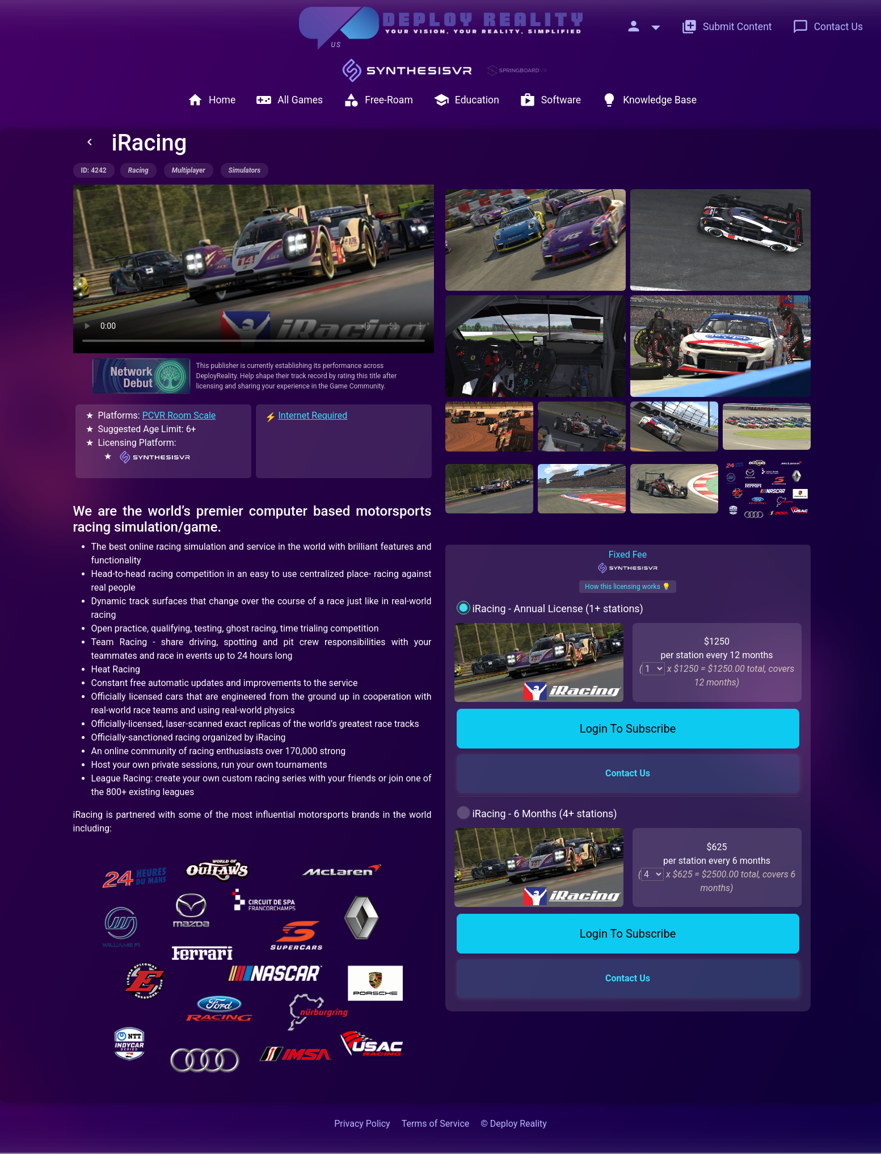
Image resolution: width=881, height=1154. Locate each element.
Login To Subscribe (628, 728)
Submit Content (726, 27)
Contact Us (828, 27)
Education (466, 100)
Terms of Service (436, 1123)
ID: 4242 (94, 170)
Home (211, 100)
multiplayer (188, 170)
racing (138, 170)
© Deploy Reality (513, 1123)
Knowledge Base (649, 100)
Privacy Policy (362, 1123)
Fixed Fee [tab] (627, 561)
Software (550, 100)
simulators (245, 170)
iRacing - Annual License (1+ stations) (557, 608)
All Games (289, 100)
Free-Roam (378, 100)
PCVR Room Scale (179, 415)
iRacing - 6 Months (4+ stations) (544, 813)
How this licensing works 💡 (628, 587)
